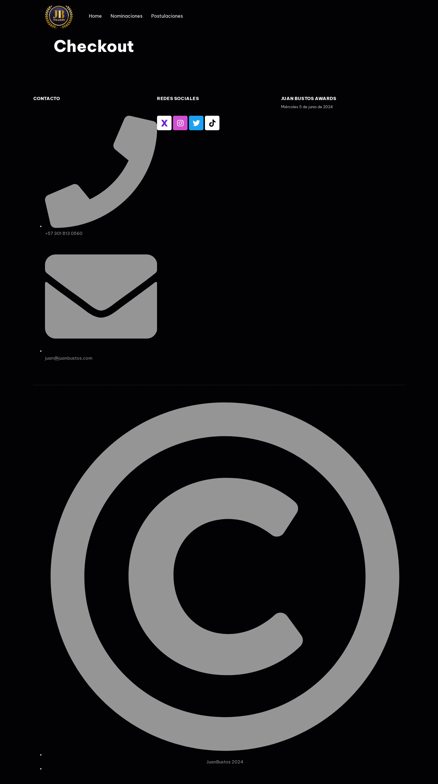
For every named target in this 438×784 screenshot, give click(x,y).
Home (95, 16)
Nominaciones (127, 16)
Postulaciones (167, 16)
